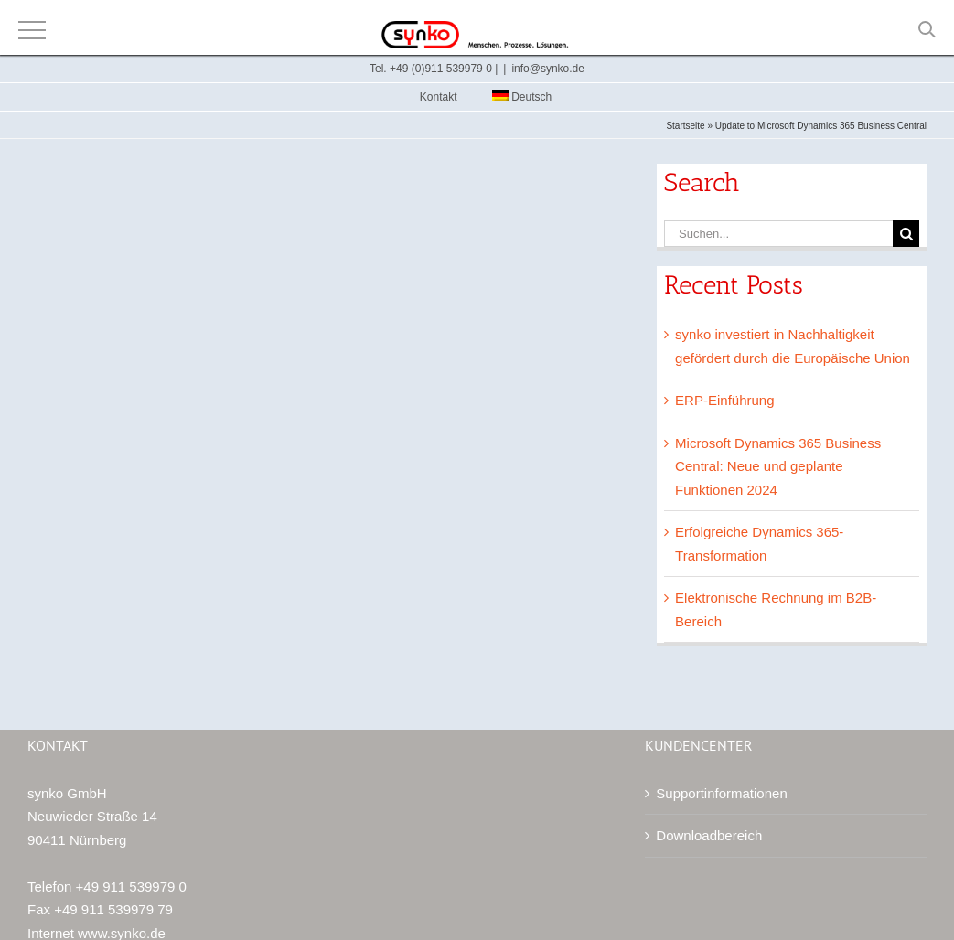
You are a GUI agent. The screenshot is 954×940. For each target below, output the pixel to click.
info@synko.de (547, 68)
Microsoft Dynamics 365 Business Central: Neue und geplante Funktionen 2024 (778, 466)
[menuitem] (515, 97)
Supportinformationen (721, 793)
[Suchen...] (778, 233)
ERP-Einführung (724, 400)
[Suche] (906, 233)
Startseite (685, 126)
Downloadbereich (709, 835)
